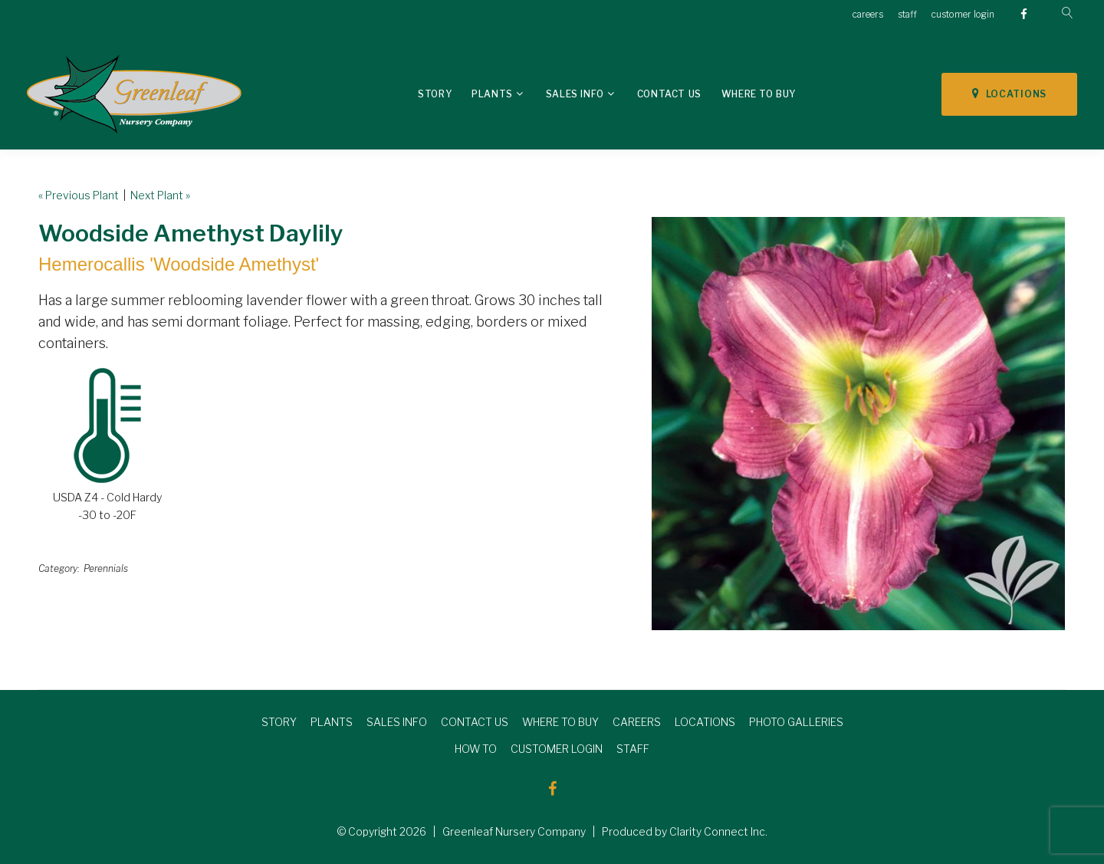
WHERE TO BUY (560, 721)
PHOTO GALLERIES (796, 721)
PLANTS (331, 721)
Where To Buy (758, 94)
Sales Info (575, 94)
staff (907, 14)
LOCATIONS (1009, 93)
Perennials (106, 568)
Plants (492, 94)
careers (868, 14)
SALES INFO (396, 721)
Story (435, 94)
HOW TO (476, 748)
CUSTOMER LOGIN (557, 748)
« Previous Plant (78, 195)
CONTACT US (474, 721)
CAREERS (637, 721)
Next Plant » (160, 195)
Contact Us (669, 94)
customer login (963, 14)
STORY (279, 721)
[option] (858, 423)
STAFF (632, 748)
